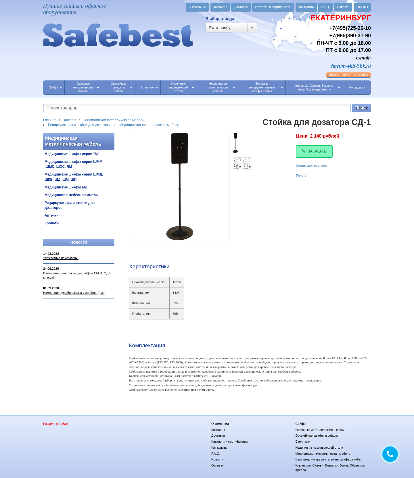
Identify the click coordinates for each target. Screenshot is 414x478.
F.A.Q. (325, 7)
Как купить (306, 7)
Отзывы (362, 7)
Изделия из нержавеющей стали (181, 87)
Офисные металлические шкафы (86, 87)
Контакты (220, 7)
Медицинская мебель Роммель (71, 195)
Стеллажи (149, 87)
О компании (197, 7)
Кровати (52, 223)
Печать (301, 175)
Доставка (241, 7)
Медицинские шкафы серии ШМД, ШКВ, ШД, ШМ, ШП (74, 176)
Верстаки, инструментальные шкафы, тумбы (266, 87)
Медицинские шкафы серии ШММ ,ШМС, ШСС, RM (73, 164)
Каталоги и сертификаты (273, 7)
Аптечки (52, 215)
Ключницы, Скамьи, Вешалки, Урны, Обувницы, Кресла (317, 87)
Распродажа (357, 87)
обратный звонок (348, 74)
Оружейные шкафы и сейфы (121, 87)
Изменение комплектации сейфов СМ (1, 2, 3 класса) (76, 275)
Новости (343, 7)
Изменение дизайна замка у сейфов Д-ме (73, 292)
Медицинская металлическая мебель (221, 87)
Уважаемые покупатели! (60, 258)
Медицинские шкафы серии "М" (72, 154)
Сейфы (55, 87)
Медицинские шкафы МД (66, 187)
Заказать (314, 151)
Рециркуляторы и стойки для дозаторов (70, 205)
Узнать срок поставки (311, 165)
